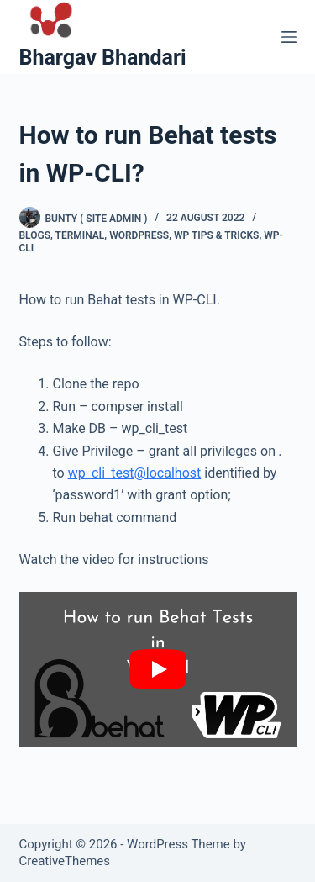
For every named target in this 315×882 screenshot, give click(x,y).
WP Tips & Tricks (216, 235)
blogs (35, 235)
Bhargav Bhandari (102, 57)
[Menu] (289, 37)
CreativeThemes (65, 861)
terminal (80, 235)
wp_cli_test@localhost (135, 473)
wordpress (139, 235)
